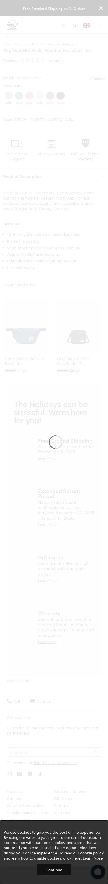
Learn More (93, 857)
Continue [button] (54, 869)
